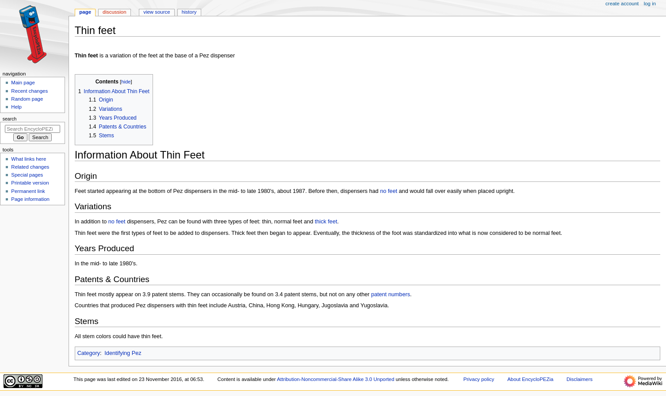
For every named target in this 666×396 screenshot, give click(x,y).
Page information (30, 199)
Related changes (30, 167)
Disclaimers (579, 379)
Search (10, 118)
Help (16, 106)
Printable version (30, 182)
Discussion (114, 12)
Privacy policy (478, 379)
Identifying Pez (122, 353)
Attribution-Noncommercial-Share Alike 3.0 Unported (335, 379)
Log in (650, 3)
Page (85, 12)
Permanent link (28, 191)
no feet (388, 191)
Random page (27, 99)
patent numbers (390, 294)
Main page (23, 82)
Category (88, 353)
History (189, 12)
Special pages (27, 174)
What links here (28, 159)
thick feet (326, 222)
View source (156, 12)
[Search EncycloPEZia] (32, 129)
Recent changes (29, 91)
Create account (622, 3)
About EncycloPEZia (530, 379)
